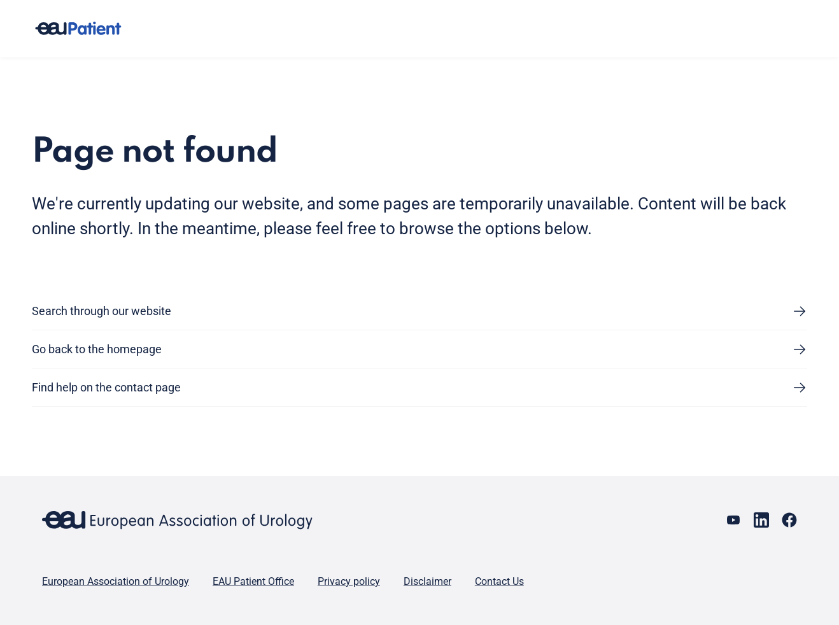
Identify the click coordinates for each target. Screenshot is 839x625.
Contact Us (499, 581)
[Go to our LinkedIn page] (761, 520)
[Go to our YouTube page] (733, 520)
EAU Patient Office (253, 581)
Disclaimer (427, 581)
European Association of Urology (115, 581)
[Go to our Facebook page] (789, 520)
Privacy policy (349, 581)
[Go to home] (90, 28)
